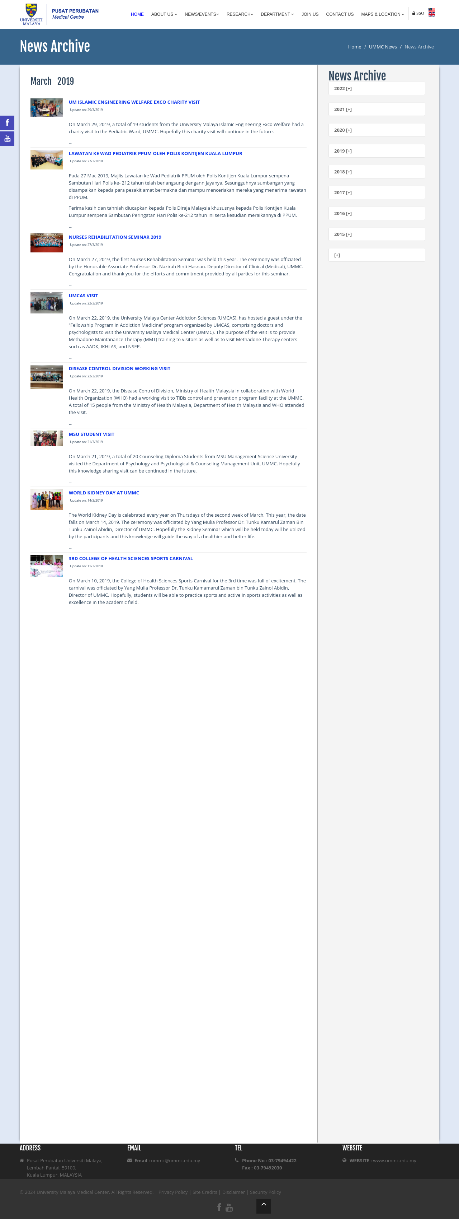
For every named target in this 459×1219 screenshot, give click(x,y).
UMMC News (383, 46)
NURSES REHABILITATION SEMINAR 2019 (115, 237)
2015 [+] (343, 234)
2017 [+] (343, 192)
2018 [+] (343, 171)
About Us (164, 14)
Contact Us (340, 14)
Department (277, 14)
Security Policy (265, 1192)
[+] (337, 255)
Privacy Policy (173, 1192)
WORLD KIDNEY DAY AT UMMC (104, 492)
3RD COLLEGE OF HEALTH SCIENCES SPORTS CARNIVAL (131, 558)
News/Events (202, 14)
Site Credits (205, 1192)
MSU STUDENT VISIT (91, 434)
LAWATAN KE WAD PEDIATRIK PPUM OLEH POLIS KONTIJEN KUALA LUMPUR (155, 153)
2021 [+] (343, 109)
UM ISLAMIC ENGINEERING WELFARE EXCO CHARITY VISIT (134, 102)
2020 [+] (343, 130)
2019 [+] (343, 151)
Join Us (310, 14)
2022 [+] (343, 88)
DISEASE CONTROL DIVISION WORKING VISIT (120, 368)
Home (137, 14)
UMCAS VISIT (83, 295)
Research (240, 14)
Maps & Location (382, 14)
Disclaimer (233, 1192)
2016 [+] (343, 213)
